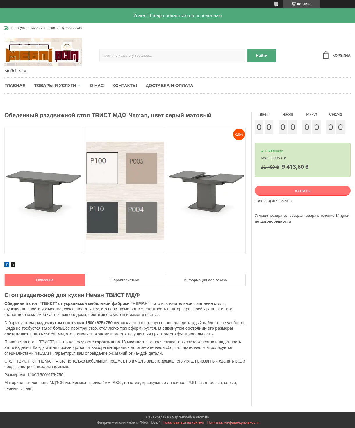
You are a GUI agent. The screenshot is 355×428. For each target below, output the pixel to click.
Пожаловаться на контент (183, 422)
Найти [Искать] (261, 55)
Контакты (125, 85)
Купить (302, 191)
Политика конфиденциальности (233, 422)
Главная (15, 85)
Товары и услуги (55, 85)
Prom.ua (202, 417)
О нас (97, 85)
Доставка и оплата (169, 85)
